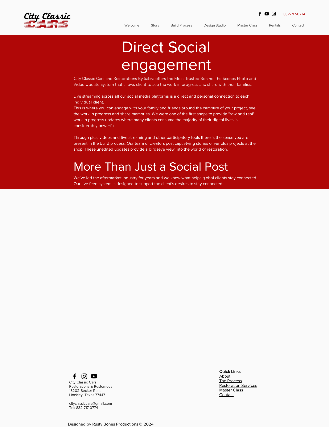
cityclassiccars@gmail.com (90, 403)
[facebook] (74, 376)
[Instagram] (273, 14)
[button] (274, 25)
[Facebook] (260, 14)
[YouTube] (267, 14)
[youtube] (94, 376)
